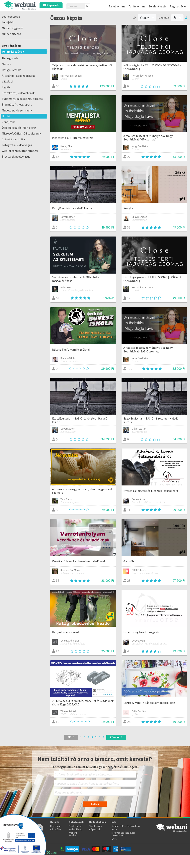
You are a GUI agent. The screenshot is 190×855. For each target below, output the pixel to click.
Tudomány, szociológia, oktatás (22, 99)
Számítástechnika (13, 139)
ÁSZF (114, 829)
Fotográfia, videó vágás (17, 145)
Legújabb (8, 22)
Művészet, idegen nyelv (17, 110)
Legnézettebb (11, 16)
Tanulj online (117, 6)
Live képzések (11, 46)
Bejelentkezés (157, 6)
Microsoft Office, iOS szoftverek (21, 133)
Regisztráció (178, 6)
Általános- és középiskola (18, 75)
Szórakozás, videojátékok (18, 93)
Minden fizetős (11, 34)
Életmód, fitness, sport (17, 104)
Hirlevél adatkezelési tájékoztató (123, 834)
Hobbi (6, 116)
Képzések (51, 5)
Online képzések (13, 51)
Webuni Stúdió (73, 834)
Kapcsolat (55, 826)
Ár (177, 18)
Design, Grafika (11, 70)
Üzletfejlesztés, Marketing (19, 127)
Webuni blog (75, 829)
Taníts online (136, 6)
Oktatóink (55, 829)
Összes (6, 64)
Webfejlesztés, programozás (20, 151)
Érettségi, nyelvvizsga (16, 156)
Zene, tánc (8, 122)
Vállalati (7, 81)
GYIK (114, 838)
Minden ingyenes (12, 28)
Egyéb (6, 87)
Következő (116, 737)
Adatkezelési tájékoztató (126, 826)
